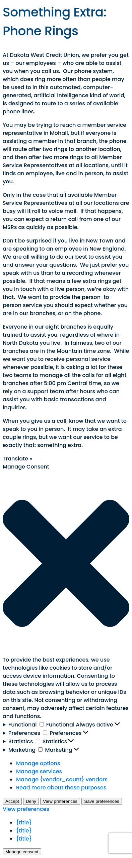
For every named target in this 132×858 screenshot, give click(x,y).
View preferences (60, 801)
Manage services (39, 771)
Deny (31, 801)
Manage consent (22, 851)
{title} (24, 822)
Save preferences (101, 801)
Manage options (38, 763)
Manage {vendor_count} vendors (62, 779)
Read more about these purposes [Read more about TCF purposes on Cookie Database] (61, 787)
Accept (12, 801)
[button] (66, 563)
